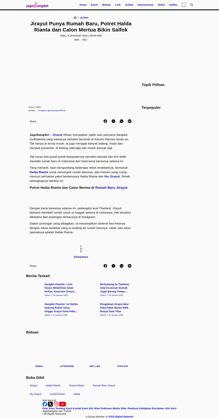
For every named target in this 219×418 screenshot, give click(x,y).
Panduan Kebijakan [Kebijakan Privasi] (139, 408)
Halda (76, 394)
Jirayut (58, 134)
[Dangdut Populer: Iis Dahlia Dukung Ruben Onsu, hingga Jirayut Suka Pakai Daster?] (53, 309)
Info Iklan (94, 408)
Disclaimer (158, 408)
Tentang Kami (63, 408)
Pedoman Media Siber (114, 408)
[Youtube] (62, 405)
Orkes (161, 4)
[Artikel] (84, 17)
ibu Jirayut (112, 176)
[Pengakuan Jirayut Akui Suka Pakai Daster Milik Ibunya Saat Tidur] (109, 309)
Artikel (129, 4)
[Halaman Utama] (38, 4)
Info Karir (171, 408)
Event (94, 4)
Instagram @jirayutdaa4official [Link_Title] (52, 110)
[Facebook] (45, 405)
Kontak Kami (80, 408)
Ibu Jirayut (36, 394)
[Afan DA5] (122, 353)
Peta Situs (48, 408)
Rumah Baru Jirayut (111, 187)
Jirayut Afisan (76, 385)
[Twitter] (50, 405)
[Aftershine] (67, 353)
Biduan (106, 4)
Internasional (145, 4)
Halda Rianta (39, 172)
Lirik (118, 4)
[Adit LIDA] (95, 353)
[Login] (184, 4)
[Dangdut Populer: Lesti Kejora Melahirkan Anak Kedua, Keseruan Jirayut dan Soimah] (53, 289)
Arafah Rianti (57, 394)
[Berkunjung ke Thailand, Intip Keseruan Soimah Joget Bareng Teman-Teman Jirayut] (109, 289)
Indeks (173, 4)
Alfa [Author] (84, 39)
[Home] (76, 17)
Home (83, 4)
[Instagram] (56, 405)
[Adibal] (39, 353)
